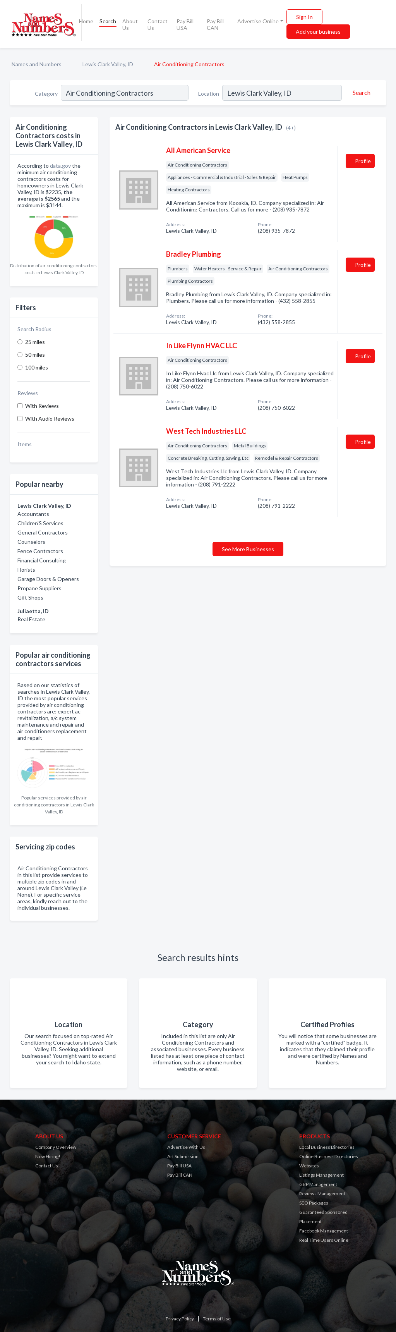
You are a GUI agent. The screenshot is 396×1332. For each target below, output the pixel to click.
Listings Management (321, 1175)
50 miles (35, 354)
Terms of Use (217, 1319)
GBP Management (318, 1184)
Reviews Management (322, 1193)
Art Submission (183, 1156)
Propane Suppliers (39, 588)
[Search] (360, 92)
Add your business (318, 31)
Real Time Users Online (323, 1240)
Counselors (31, 541)
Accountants (33, 513)
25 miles (35, 342)
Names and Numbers (37, 64)
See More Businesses (248, 549)
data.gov (60, 165)
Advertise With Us (186, 1147)
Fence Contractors (40, 551)
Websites (309, 1166)
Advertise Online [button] (258, 21)
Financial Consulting (41, 560)
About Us (130, 24)
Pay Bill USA (185, 24)
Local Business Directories (327, 1147)
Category (46, 93)
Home (86, 21)
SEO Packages (313, 1203)
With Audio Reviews (49, 418)
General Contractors (42, 532)
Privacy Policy (180, 1319)
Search (107, 21)
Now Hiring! (47, 1156)
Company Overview (55, 1147)
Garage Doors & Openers (48, 579)
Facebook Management (323, 1231)
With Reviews (42, 405)
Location (208, 93)
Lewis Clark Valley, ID (107, 64)
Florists (26, 569)
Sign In (304, 17)
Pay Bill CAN (215, 24)
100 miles (36, 367)
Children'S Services (40, 523)
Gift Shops (30, 597)
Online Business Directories (328, 1156)
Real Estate (31, 619)
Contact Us (157, 24)
